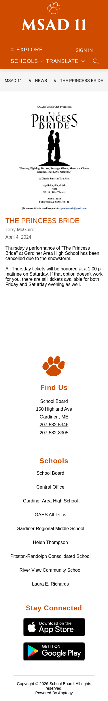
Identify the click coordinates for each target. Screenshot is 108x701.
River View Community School (51, 570)
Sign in (84, 50)
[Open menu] (26, 49)
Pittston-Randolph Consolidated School (50, 556)
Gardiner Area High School (50, 500)
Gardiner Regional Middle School (50, 528)
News (41, 80)
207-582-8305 (54, 432)
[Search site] (96, 61)
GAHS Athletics (50, 514)
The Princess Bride (81, 80)
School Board (50, 473)
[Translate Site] (65, 61)
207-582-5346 (54, 424)
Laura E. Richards (50, 584)
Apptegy (65, 693)
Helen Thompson (50, 542)
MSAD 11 (13, 80)
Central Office (50, 487)
